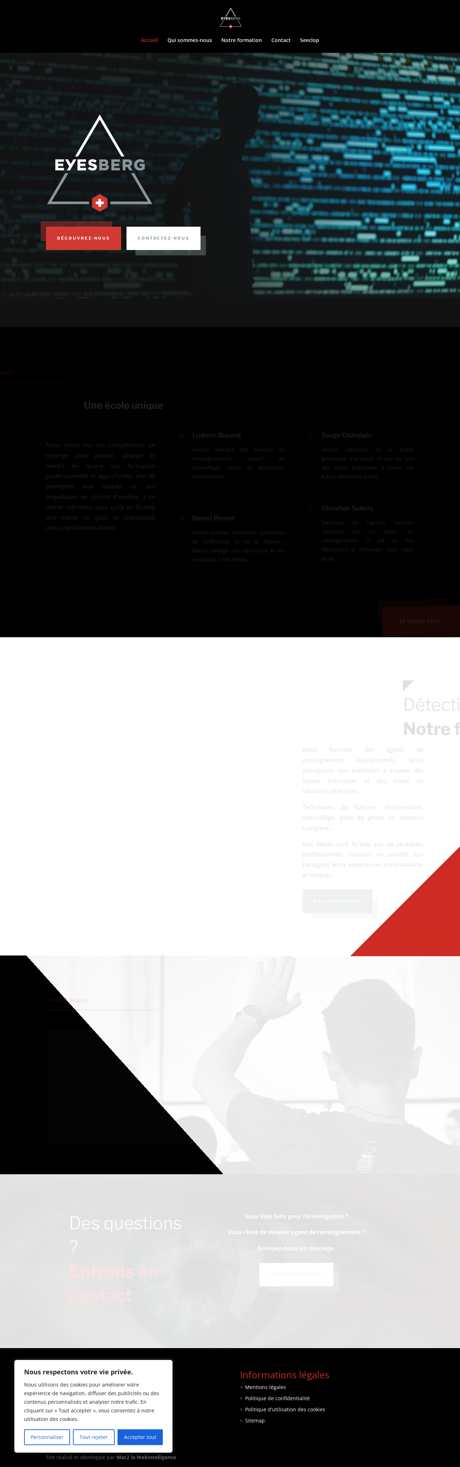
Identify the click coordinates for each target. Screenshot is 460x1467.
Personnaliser (47, 1437)
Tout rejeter (93, 1437)
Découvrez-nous (83, 238)
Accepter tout (140, 1437)
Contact (281, 40)
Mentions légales (265, 1387)
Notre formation (241, 40)
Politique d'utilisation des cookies (285, 1409)
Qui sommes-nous (189, 40)
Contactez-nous (163, 238)
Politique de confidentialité (277, 1398)
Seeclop (309, 40)
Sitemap (255, 1420)
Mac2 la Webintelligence (146, 1457)
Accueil (149, 40)
